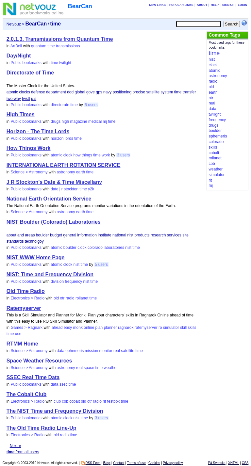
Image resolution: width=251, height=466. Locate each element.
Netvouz (14, 24)
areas (30, 235)
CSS (245, 463)
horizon (57, 138)
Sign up (228, 5)
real (116, 350)
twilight (65, 62)
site (185, 235)
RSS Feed (92, 463)
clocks (24, 92)
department (56, 92)
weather (111, 367)
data (60, 350)
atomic (12, 92)
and (20, 235)
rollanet (81, 298)
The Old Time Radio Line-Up (41, 428)
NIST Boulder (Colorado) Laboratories (54, 222)
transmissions (68, 46)
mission (91, 350)
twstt (26, 98)
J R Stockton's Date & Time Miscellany (54, 182)
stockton (71, 189)
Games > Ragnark (26, 327)
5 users (91, 105)
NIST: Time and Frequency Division (50, 274)
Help (215, 5)
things (87, 155)
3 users (123, 155)
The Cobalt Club (27, 394)
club (57, 401)
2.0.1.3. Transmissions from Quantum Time (60, 39)
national (119, 235)
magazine (78, 121)
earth (80, 172)
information (87, 235)
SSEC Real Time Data (33, 377)
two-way (14, 98)
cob (65, 401)
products (141, 235)
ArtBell (16, 46)
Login (242, 5)
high (65, 121)
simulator (171, 327)
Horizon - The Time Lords (38, 131)
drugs (55, 121)
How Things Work (29, 148)
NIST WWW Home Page (36, 257)
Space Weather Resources (39, 360)
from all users (23, 452)
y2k (91, 189)
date (54, 189)
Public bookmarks (26, 62)
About (202, 5)
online (89, 327)
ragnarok (125, 327)
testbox (113, 401)
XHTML (233, 463)
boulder (42, 235)
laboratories (114, 247)
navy (107, 92)
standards (15, 241)
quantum (38, 46)
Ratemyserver (24, 308)
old (56, 298)
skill (183, 327)
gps (99, 92)
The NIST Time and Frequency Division (55, 411)
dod (70, 92)
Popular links (181, 5)
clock (67, 155)
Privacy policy (173, 463)
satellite (152, 92)
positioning (122, 92)
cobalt (74, 401)
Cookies (154, 463)
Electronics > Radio (27, 298)
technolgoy (34, 241)
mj (105, 121)
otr (62, 298)
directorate (60, 105)
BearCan (80, 6)
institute (104, 235)
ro (160, 327)
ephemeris (74, 350)
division (57, 281)
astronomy (66, 172)
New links (157, 5)
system (166, 92)
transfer (189, 92)
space (89, 367)
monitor (105, 350)
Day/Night (19, 55)
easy (68, 327)
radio (70, 298)
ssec (63, 384)
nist (130, 235)
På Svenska (217, 463)
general (69, 235)
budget (56, 235)
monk (78, 327)
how (77, 155)
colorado (95, 247)
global (80, 92)
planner (110, 327)
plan (99, 327)
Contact (118, 463)
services (174, 235)
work (106, 155)
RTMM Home (22, 343)
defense (38, 92)
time (51, 46)
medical (95, 121)
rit (104, 401)
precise (138, 92)
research (158, 235)
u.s (33, 98)
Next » (15, 445)
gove (90, 92)
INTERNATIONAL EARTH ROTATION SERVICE (64, 165)
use (18, 333)
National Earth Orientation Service (49, 198)
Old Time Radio (26, 291)
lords (69, 138)
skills (192, 327)
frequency (73, 281)
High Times (21, 114)
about (11, 235)
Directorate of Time (30, 72)
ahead (57, 327)
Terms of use (136, 463)
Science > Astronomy (28, 172)
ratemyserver (146, 327)
